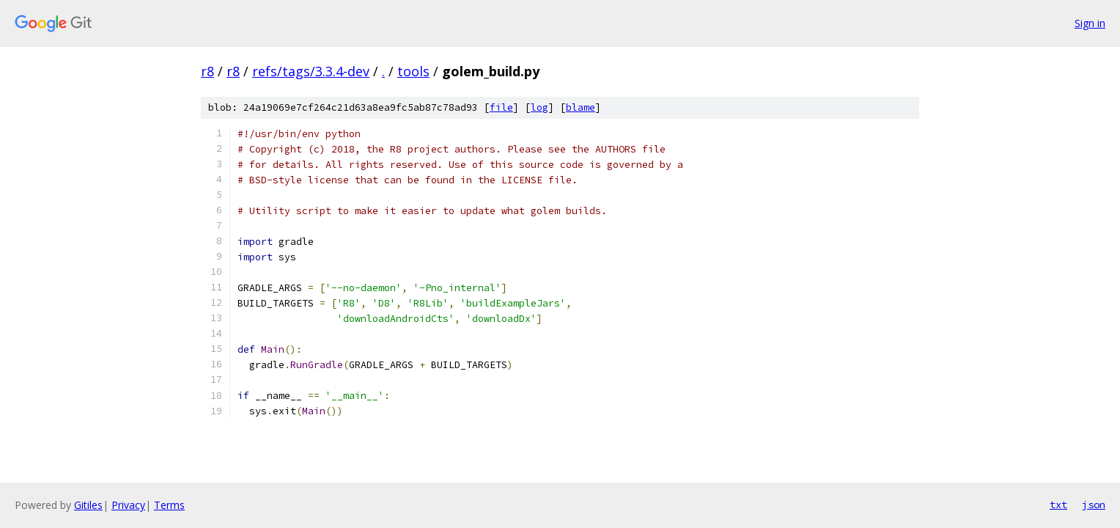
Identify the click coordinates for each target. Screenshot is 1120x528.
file (501, 107)
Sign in (1090, 23)
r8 (207, 71)
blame (580, 107)
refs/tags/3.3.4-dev (310, 71)
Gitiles (88, 505)
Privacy (128, 505)
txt (1058, 504)
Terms (169, 505)
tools (413, 71)
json (1093, 504)
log (539, 107)
